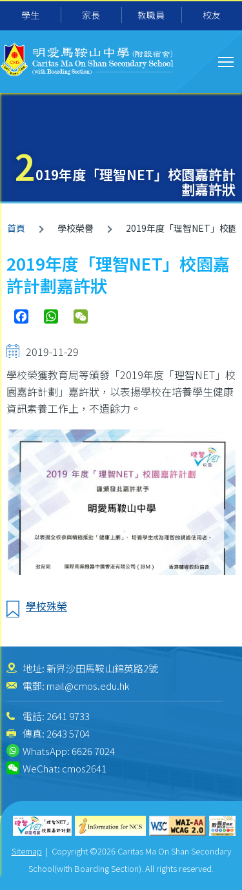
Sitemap (27, 851)
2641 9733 (68, 716)
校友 (212, 14)
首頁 (16, 228)
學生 (30, 14)
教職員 (151, 14)
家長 (91, 14)
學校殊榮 (46, 606)
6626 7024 (93, 751)
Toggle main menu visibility (227, 60)
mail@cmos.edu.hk (87, 685)
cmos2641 (84, 768)
